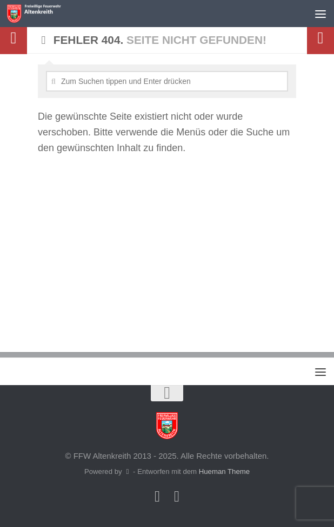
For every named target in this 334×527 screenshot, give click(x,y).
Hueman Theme (224, 471)
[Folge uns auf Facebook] (157, 496)
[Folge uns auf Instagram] (176, 496)
